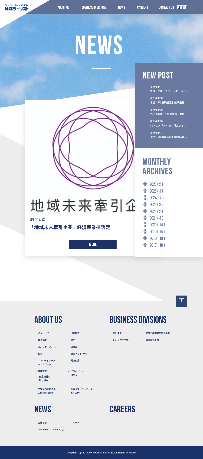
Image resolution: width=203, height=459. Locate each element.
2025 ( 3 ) (156, 191)
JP (179, 8)
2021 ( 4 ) (156, 218)
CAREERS (142, 8)
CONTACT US (166, 8)
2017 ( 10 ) (157, 245)
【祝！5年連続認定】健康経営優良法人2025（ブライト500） (169, 137)
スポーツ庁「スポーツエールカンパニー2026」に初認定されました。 (169, 91)
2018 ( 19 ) (157, 238)
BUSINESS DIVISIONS (94, 8)
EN (184, 8)
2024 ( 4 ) (157, 198)
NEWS (121, 8)
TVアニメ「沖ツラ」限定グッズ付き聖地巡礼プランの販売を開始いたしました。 (169, 125)
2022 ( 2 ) (156, 211)
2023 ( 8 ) (156, 204)
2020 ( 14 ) (157, 225)
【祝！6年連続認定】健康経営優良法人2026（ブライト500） (169, 102)
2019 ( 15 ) (157, 231)
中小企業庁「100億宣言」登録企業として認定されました (169, 114)
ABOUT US (63, 8)
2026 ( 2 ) (156, 184)
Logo (16, 7)
